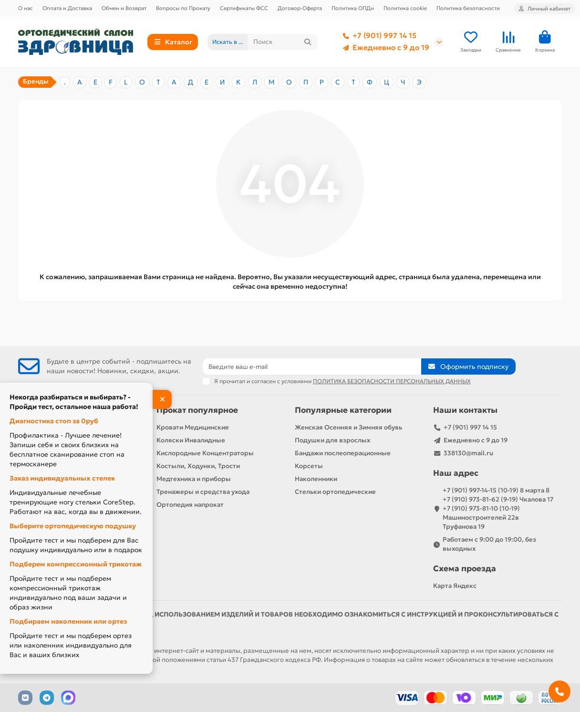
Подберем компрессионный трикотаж (76, 564)
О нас (25, 8)
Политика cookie (405, 8)
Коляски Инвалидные (190, 440)
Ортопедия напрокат (190, 505)
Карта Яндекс (454, 586)
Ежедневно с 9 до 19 (384, 47)
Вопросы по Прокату (183, 8)
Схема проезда (464, 569)
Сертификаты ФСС (244, 8)
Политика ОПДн (352, 8)
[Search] (283, 42)
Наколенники (316, 479)
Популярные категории (343, 410)
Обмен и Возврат (124, 8)
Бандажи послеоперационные (343, 453)
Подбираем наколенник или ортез (68, 621)
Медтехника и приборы (193, 479)
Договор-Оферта (300, 8)
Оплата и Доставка (67, 8)
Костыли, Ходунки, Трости (198, 466)
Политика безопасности (468, 8)
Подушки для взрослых (332, 440)
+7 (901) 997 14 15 (377, 36)
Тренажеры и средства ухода (202, 492)
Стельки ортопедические (335, 492)
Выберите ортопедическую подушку (73, 526)
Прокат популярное (197, 410)
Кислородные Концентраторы (205, 453)
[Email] (312, 366)
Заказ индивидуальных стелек (62, 478)
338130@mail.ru (468, 453)
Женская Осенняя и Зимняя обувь (348, 427)
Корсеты (309, 466)
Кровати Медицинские (192, 427)
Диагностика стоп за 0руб (54, 421)
